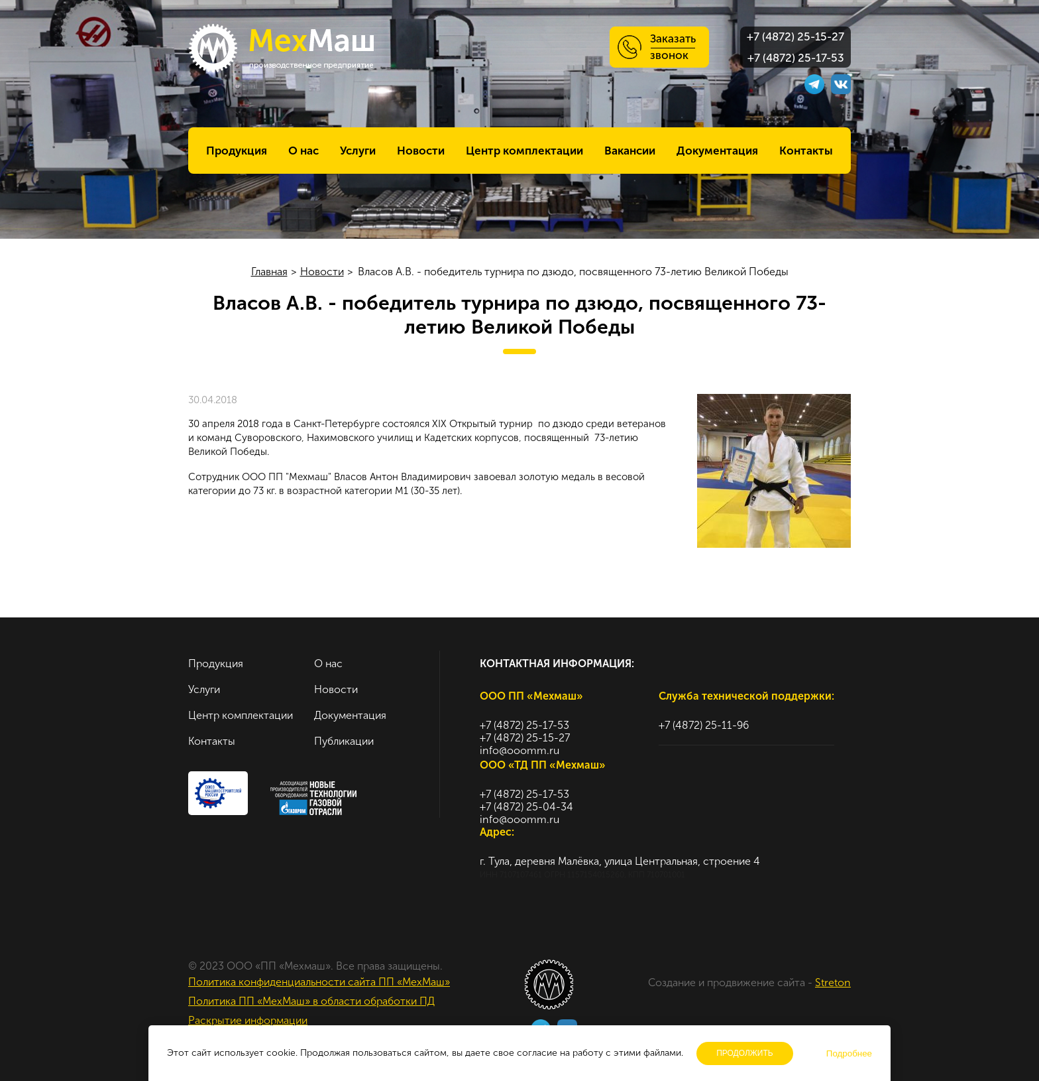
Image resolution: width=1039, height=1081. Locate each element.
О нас (303, 150)
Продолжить (744, 1053)
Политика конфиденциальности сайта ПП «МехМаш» (319, 982)
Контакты (806, 150)
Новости (421, 150)
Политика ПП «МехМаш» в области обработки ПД (311, 1001)
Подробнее (849, 1053)
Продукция (236, 150)
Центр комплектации (524, 150)
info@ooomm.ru (519, 750)
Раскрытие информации (247, 1020)
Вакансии (629, 150)
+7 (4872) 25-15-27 (795, 36)
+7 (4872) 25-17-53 (795, 57)
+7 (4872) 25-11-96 (704, 725)
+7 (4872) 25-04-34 (526, 806)
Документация (717, 150)
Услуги (358, 150)
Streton (833, 982)
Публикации (344, 741)
